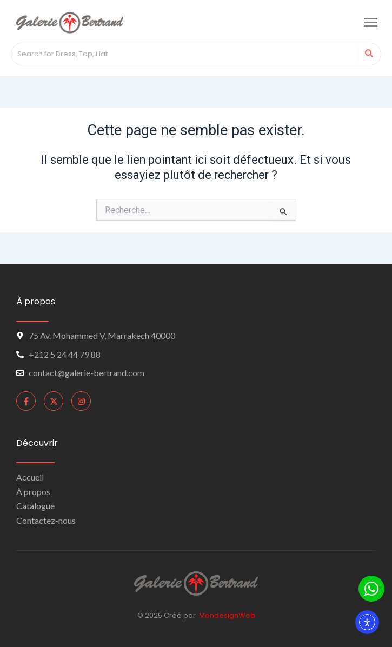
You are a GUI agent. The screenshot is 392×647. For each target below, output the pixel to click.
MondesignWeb (227, 615)
